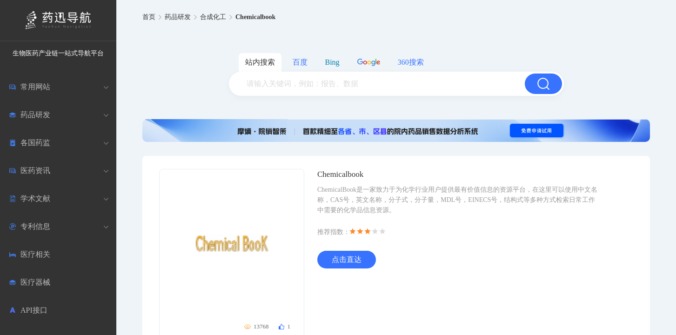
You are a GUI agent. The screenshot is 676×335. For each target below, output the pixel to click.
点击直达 (346, 259)
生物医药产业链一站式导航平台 (58, 53)
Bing (332, 62)
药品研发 (178, 16)
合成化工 (213, 16)
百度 (300, 62)
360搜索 (411, 62)
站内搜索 (260, 62)
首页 (148, 16)
